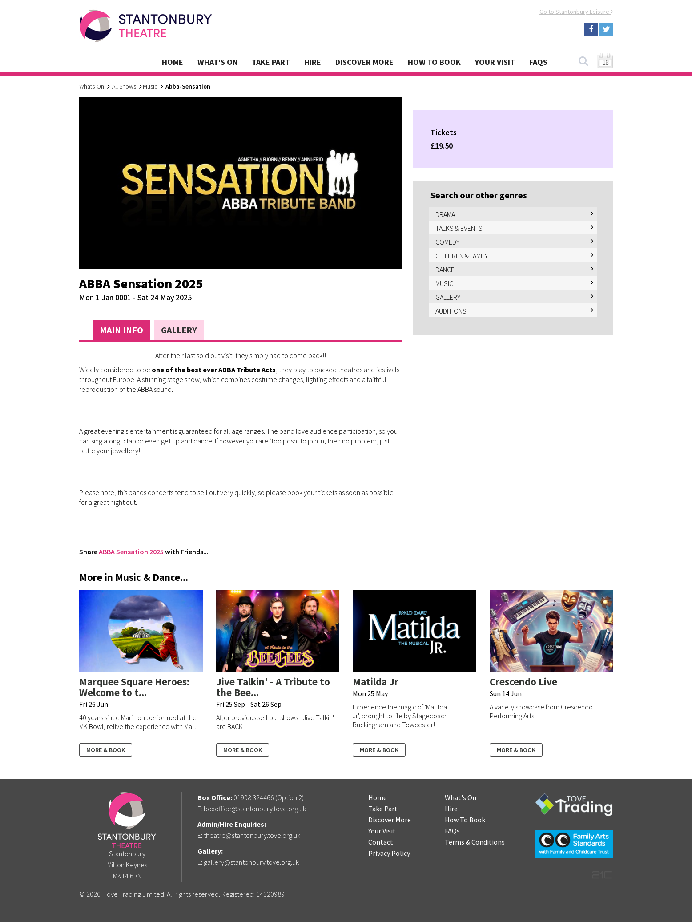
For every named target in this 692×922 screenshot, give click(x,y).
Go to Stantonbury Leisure (576, 12)
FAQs (538, 62)
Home (172, 62)
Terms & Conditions (475, 841)
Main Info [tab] (121, 329)
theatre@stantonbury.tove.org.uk (252, 835)
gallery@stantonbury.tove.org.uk (251, 862)
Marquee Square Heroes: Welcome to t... (134, 687)
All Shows (124, 86)
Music (150, 86)
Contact (380, 841)
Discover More (364, 62)
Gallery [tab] (179, 329)
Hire (312, 62)
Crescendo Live (523, 681)
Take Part (271, 62)
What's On (217, 62)
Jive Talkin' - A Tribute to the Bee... (273, 687)
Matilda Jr (375, 681)
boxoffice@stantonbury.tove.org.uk (255, 808)
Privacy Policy (389, 853)
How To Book (434, 62)
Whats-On (91, 86)
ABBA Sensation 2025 (131, 551)
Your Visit (495, 62)
